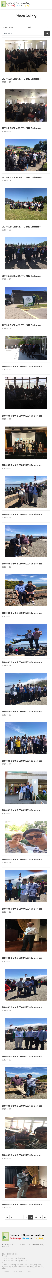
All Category (47, 4)
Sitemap (5, 1246)
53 (26, 1217)
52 (21, 1217)
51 (16, 1217)
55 (36, 1217)
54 (31, 1217)
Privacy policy (7, 1244)
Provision (21, 1244)
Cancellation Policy (36, 1244)
